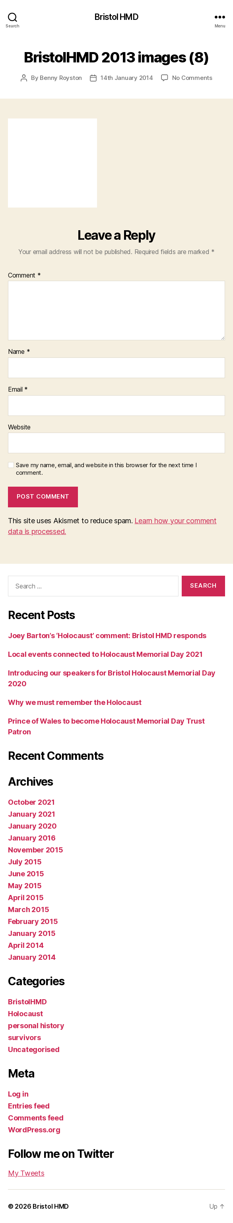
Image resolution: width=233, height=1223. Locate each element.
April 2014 (25, 945)
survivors (24, 1037)
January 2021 (31, 814)
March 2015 (28, 909)
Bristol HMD (116, 17)
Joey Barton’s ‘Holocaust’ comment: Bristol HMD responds (107, 635)
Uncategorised (34, 1049)
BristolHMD (27, 1002)
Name (19, 351)
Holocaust (25, 1013)
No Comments (192, 78)
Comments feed (36, 1118)
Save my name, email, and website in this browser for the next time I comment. (106, 469)
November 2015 (35, 850)
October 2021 (31, 802)
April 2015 (25, 897)
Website (19, 427)
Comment (24, 275)
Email (18, 389)
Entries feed (29, 1106)
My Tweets (26, 1173)
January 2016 (32, 838)
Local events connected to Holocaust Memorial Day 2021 (105, 654)
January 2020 (32, 826)
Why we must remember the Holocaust (75, 702)
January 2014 (32, 957)
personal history (36, 1025)
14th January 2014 (127, 78)
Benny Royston (61, 78)
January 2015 (32, 933)
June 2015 (26, 874)
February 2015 (33, 921)
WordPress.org (34, 1130)
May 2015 (25, 885)
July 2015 (25, 862)
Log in (18, 1094)
